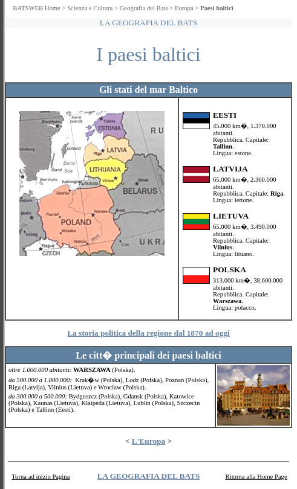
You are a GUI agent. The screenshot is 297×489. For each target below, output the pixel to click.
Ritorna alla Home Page (256, 476)
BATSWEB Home (36, 8)
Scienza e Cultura (90, 8)
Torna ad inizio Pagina (40, 476)
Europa (184, 8)
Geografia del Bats (144, 8)
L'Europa (148, 441)
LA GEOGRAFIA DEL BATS (148, 476)
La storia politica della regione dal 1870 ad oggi (148, 332)
